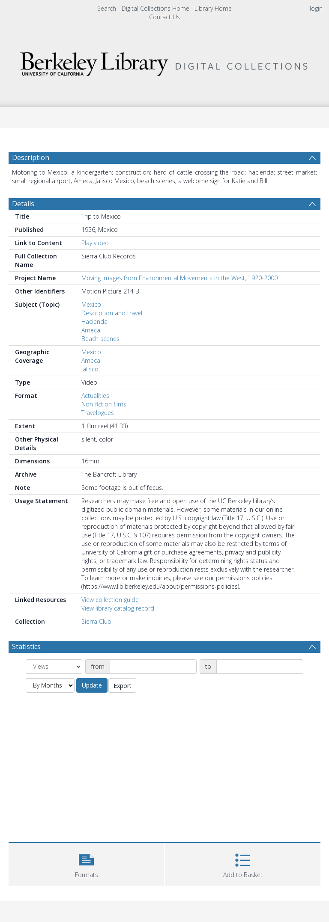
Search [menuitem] (106, 8)
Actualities (95, 395)
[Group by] (54, 666)
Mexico (91, 304)
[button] (86, 863)
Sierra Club (96, 621)
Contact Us (164, 17)
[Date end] (259, 666)
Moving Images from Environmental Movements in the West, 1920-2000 (179, 278)
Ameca (90, 330)
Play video (95, 243)
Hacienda (94, 321)
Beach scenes (100, 339)
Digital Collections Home (155, 8)
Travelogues (97, 413)
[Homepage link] (164, 62)
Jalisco (90, 369)
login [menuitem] (316, 8)
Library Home (213, 8)
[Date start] (153, 666)
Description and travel (111, 313)
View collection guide (110, 600)
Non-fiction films (103, 404)
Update (92, 685)
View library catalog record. (118, 608)
